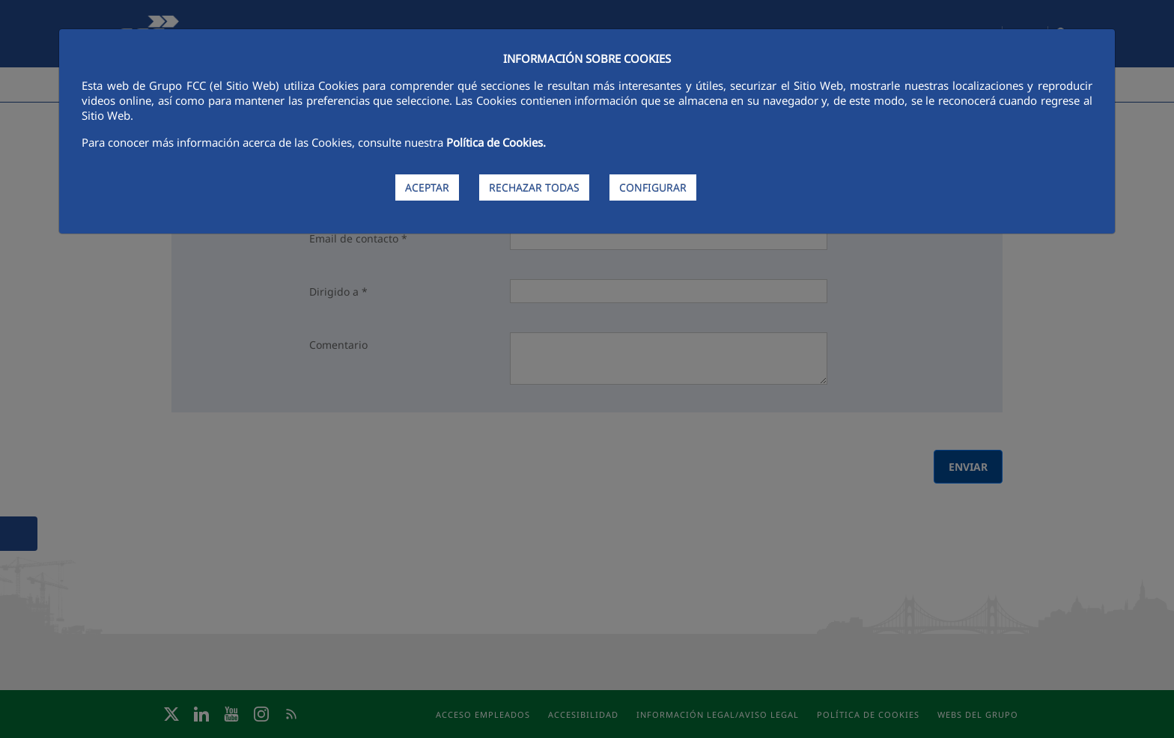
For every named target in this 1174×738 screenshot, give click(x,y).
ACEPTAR (427, 187)
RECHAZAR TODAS (534, 187)
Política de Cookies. (496, 142)
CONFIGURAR (653, 187)
